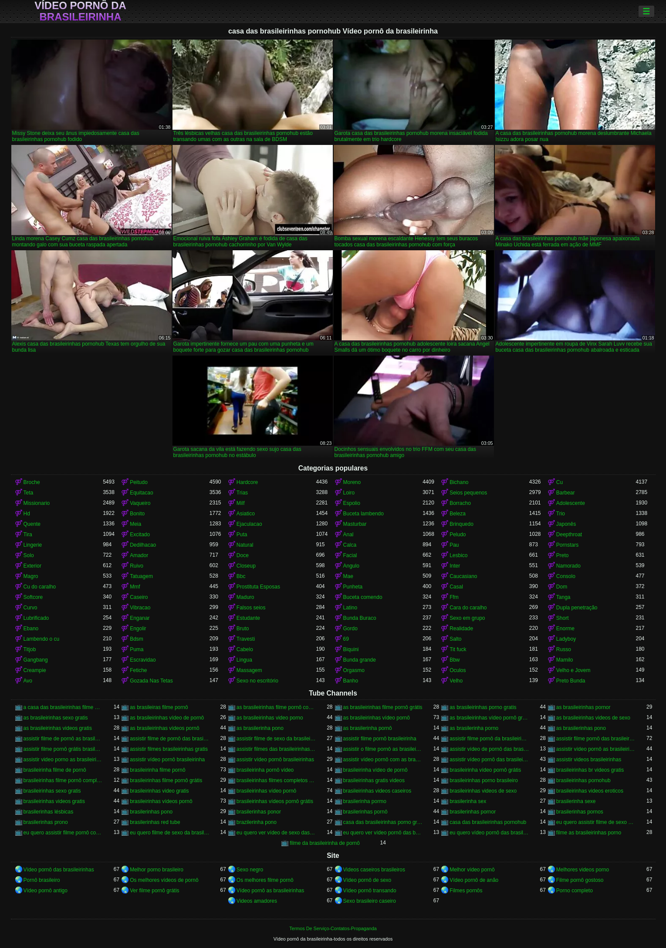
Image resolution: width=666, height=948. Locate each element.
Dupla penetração (577, 608)
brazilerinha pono (257, 822)
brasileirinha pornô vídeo (265, 770)
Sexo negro (250, 870)
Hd (27, 514)
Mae (348, 576)
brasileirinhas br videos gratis (590, 770)
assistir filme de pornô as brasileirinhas (63, 739)
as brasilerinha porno (474, 728)
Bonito (137, 514)
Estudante (248, 618)
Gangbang (36, 660)
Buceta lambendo (363, 514)
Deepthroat (569, 534)
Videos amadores (257, 901)
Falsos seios (251, 608)
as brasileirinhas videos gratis (58, 728)
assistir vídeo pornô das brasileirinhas (489, 759)
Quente (32, 524)
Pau (454, 545)
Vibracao (140, 608)
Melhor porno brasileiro (156, 870)
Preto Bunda (570, 681)
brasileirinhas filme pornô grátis (166, 780)
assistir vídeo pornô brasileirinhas (275, 759)
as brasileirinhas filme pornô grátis (383, 707)
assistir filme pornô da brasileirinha (489, 739)
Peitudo (139, 482)
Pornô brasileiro (42, 880)
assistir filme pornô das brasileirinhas (596, 739)
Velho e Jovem (573, 670)
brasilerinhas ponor (259, 812)
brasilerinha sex (468, 801)
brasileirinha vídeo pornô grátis (485, 770)
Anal (348, 534)
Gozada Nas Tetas (151, 681)
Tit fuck (458, 649)
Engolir (138, 628)
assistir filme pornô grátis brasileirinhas (63, 749)
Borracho (460, 503)
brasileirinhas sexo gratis (52, 791)
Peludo (458, 534)
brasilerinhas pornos (579, 812)
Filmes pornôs (466, 890)
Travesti (246, 639)
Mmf (135, 587)
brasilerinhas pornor (473, 812)
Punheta (353, 587)
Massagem (249, 670)
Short (562, 618)
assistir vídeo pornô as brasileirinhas (596, 749)
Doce (243, 555)
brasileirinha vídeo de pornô (375, 770)
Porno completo (574, 890)
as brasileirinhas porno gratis (483, 707)
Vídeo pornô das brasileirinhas (59, 870)
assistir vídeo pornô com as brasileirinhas (383, 759)
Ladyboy (566, 639)
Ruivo (136, 566)
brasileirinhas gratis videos (374, 780)
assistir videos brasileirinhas (588, 759)
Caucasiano (463, 576)
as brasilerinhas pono (581, 728)
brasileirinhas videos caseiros (377, 791)
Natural (245, 545)
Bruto (243, 628)
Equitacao (141, 493)
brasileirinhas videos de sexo (483, 791)
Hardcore (247, 482)
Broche (32, 482)
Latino (350, 608)
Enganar (139, 618)
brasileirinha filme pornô (157, 770)
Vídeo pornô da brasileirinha (80, 11)
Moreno (352, 482)
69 (346, 639)
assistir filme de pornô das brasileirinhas (170, 739)
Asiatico (246, 514)
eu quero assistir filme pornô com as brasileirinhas (63, 833)
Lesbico (458, 555)
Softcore (33, 597)
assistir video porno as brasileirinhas (63, 759)
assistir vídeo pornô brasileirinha (167, 759)
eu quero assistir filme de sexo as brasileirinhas (596, 822)
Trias (242, 493)
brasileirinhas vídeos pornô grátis (275, 801)
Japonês (566, 524)
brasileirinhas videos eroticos (589, 791)
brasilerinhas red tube (155, 822)
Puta (242, 534)
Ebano (31, 628)
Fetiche (138, 670)
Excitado (140, 534)
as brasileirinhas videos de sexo (593, 718)
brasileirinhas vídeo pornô (266, 791)
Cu (559, 482)
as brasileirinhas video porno (270, 718)
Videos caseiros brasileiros (374, 870)
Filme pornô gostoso (580, 880)
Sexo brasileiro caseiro (369, 901)
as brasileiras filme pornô (159, 707)
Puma (136, 649)
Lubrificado (36, 618)
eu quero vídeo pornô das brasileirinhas (489, 833)
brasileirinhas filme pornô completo (63, 780)
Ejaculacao (249, 524)
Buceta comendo (362, 597)
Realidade (461, 628)
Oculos (458, 670)
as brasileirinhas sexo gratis (56, 718)
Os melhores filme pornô (265, 880)
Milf (241, 503)
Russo (563, 649)
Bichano (459, 482)
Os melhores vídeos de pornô (164, 880)
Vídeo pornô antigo (46, 890)
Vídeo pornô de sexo (367, 880)
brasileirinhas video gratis (159, 791)
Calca (350, 545)
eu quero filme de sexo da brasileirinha (170, 833)
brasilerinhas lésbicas (49, 812)
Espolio (351, 503)
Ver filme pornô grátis (154, 890)
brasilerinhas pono (151, 812)
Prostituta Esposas (258, 587)
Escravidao (143, 660)
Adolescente (570, 503)
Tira (28, 534)
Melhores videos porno (582, 870)
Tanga (563, 597)
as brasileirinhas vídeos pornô (164, 728)
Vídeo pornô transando (369, 890)
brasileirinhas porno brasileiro (484, 780)
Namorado (568, 566)
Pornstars (567, 545)
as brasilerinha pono (260, 728)
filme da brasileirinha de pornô (325, 843)
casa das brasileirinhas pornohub (488, 822)
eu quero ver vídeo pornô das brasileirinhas (383, 833)
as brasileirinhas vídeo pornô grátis (489, 718)
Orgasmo (354, 670)
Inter (455, 566)
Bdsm (136, 639)
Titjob (30, 649)
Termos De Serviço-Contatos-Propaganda (332, 928)
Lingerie (33, 545)
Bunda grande (359, 660)
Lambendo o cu (42, 639)
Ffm (454, 597)
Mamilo (564, 660)
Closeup (246, 566)
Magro (31, 576)
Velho (456, 681)
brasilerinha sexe (576, 801)
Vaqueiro (140, 503)
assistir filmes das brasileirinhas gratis (276, 749)
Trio (560, 514)
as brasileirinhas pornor (583, 707)
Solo (29, 555)
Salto (455, 639)
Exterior (32, 566)
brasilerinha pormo (364, 801)
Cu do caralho (40, 587)
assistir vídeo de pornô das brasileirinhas (489, 749)
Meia (135, 524)
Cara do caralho (468, 608)
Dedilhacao (143, 545)
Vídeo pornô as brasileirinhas (270, 890)
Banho (350, 681)
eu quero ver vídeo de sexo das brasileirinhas (276, 833)
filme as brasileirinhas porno (588, 833)
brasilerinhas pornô (365, 812)
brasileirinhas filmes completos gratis (276, 780)
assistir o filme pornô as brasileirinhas (383, 749)
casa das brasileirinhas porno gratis (383, 822)
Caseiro (139, 597)
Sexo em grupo (467, 618)
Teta (29, 493)
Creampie (35, 670)
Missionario (37, 503)
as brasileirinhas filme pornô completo (276, 707)
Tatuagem (141, 576)
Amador (139, 555)
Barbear (565, 493)
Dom (561, 587)
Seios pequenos (468, 493)
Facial (350, 555)
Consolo (565, 576)
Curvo (30, 608)
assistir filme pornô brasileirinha (379, 739)
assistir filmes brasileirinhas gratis (169, 749)
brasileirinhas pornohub (583, 780)
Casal (456, 587)
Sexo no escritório (257, 681)
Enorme (565, 628)
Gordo (350, 628)
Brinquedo (461, 524)
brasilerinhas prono (46, 822)
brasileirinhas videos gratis (54, 801)
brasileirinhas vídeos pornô (161, 801)
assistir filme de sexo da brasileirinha (276, 739)
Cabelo (245, 649)
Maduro (245, 597)
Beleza (458, 514)
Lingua (244, 660)
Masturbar (355, 524)
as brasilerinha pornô (367, 728)
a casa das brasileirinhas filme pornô (63, 707)
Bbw (455, 660)
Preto (562, 555)
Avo (28, 681)
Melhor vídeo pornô (472, 870)
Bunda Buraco (359, 618)
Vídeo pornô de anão (474, 880)
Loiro (349, 493)
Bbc (241, 576)
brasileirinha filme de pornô (55, 770)
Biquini (351, 649)
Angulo (351, 566)
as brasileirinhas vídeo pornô (376, 718)
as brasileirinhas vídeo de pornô (167, 718)
